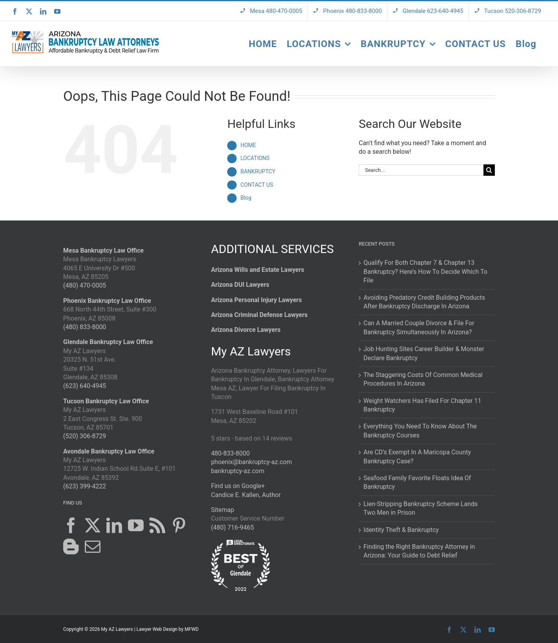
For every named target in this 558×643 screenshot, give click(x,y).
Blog (246, 198)
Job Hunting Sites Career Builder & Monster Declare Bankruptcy (423, 353)
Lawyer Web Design (157, 629)
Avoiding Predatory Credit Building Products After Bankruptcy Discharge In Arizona (424, 302)
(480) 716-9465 (232, 527)
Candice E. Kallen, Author (246, 495)
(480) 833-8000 (84, 327)
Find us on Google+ (238, 486)
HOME (248, 145)
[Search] (489, 170)
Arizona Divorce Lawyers (246, 329)
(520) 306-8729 (84, 436)
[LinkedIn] (114, 525)
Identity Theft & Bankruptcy (401, 530)
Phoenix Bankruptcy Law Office (107, 300)
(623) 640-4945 (84, 386)
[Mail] (92, 546)
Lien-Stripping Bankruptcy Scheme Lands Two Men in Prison (420, 508)
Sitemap (222, 510)
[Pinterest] (179, 525)
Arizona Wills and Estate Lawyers (258, 269)
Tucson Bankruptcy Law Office (106, 401)
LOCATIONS (255, 158)
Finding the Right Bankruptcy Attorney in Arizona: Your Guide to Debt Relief (419, 551)
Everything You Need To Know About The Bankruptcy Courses (420, 431)
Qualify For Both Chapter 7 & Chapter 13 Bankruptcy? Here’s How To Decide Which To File (425, 271)
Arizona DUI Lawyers (240, 284)
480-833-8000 (230, 453)
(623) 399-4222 (84, 486)
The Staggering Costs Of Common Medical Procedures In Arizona (422, 379)
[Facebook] (71, 525)
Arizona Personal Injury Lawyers (256, 300)
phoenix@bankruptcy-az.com (251, 462)
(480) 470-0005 (84, 285)
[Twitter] (92, 525)
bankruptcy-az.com (237, 471)
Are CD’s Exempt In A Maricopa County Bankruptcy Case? (417, 456)
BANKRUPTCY (258, 171)
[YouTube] (136, 525)
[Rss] (157, 525)
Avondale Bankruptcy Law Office (108, 451)
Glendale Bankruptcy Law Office (108, 342)
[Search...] (421, 170)
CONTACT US (257, 185)
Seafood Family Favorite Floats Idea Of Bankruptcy (417, 482)
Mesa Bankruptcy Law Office (103, 250)
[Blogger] (71, 546)
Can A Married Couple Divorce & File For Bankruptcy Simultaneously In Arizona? (418, 327)
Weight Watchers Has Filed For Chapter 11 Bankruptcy (422, 405)
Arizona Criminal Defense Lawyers (259, 315)
